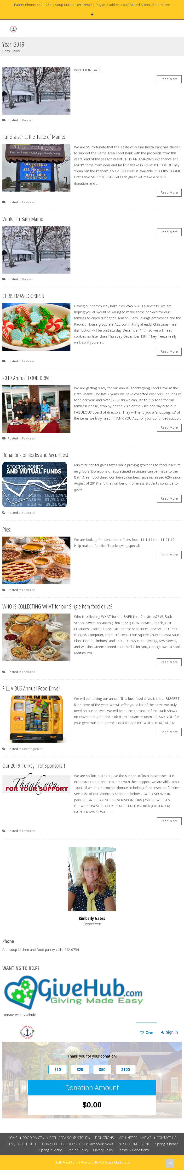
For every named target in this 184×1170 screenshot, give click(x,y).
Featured (28, 202)
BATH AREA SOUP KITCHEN (69, 1138)
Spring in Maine (51, 1150)
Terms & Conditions (133, 1150)
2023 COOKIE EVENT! (134, 1144)
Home (6, 51)
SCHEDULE (28, 1144)
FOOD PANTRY (33, 1138)
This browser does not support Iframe (92, 1070)
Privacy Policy (103, 1150)
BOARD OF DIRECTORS (59, 1144)
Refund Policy (78, 1150)
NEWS (146, 1138)
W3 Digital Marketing (114, 1162)
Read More (169, 79)
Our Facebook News (97, 1144)
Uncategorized (32, 749)
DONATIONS (104, 1138)
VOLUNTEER (128, 1138)
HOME (12, 1138)
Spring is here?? (167, 1144)
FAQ (12, 1144)
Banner (27, 120)
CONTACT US (166, 1138)
